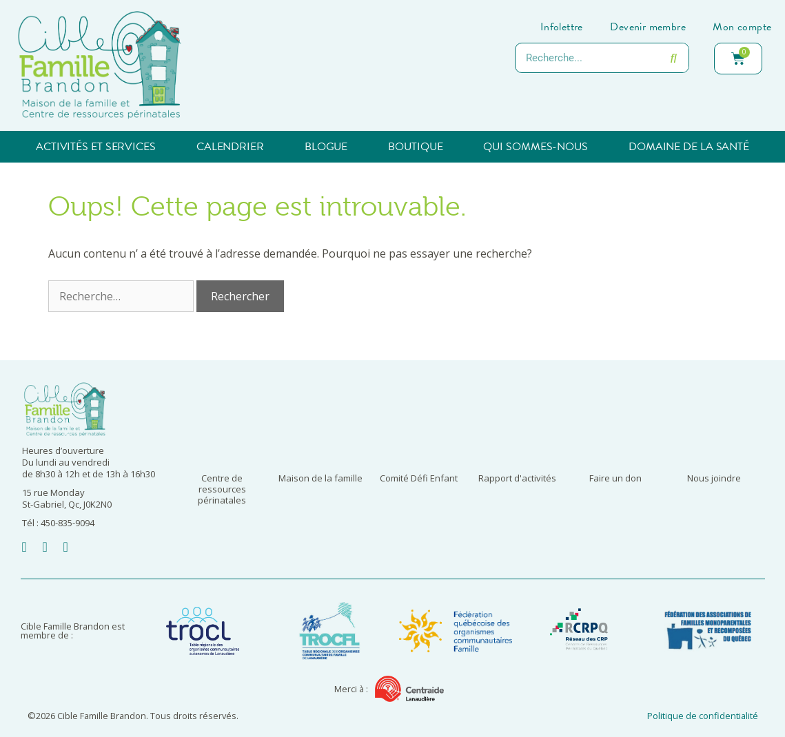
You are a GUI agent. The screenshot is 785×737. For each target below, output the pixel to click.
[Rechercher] (673, 57)
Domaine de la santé (689, 146)
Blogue (326, 146)
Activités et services (96, 146)
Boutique (415, 146)
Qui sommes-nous (535, 146)
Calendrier (230, 146)
